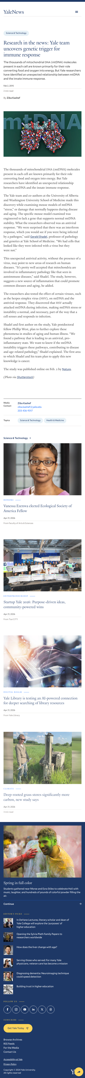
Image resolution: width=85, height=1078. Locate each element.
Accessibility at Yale (13, 1059)
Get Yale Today (18, 1028)
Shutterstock (25, 380)
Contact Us (10, 1051)
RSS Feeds (9, 1043)
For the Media (11, 1047)
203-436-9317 (25, 413)
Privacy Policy (10, 1064)
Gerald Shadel (38, 239)
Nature (66, 371)
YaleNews (14, 13)
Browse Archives (13, 1039)
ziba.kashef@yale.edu (30, 410)
